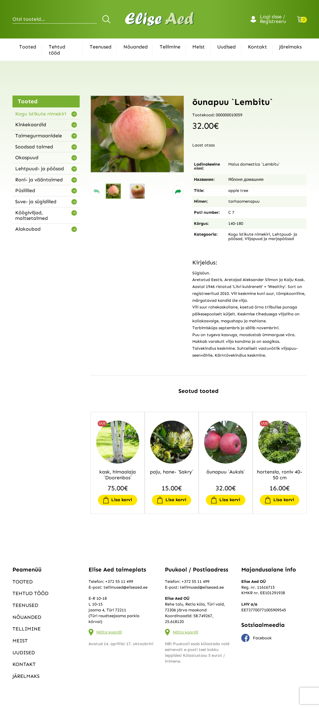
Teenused (100, 47)
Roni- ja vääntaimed (39, 180)
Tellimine (170, 47)
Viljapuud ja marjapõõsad (269, 238)
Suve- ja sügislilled (35, 202)
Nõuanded (135, 47)
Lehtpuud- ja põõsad (39, 169)
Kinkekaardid (30, 125)
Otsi (107, 19)
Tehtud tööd (57, 50)
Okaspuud (26, 158)
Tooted (27, 47)
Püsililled (25, 190)
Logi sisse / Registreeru (273, 19)
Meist (198, 47)
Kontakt (257, 47)
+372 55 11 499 (119, 581)
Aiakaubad (28, 229)
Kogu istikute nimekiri (40, 114)
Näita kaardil (109, 632)
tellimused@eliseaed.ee (125, 587)
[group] (137, 134)
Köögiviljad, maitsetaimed (31, 215)
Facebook (256, 638)
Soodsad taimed (34, 147)
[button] (96, 191)
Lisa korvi (121, 499)
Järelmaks (290, 47)
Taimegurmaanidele (38, 136)
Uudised (226, 47)
